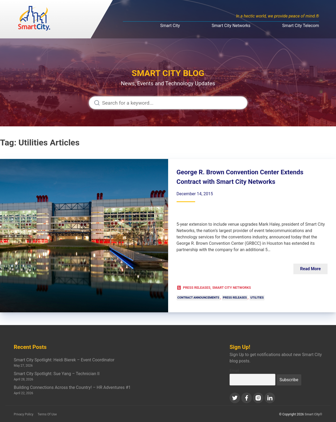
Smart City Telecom (300, 25)
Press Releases (196, 288)
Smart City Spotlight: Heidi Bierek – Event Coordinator (64, 359)
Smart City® (313, 414)
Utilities (257, 298)
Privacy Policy (23, 414)
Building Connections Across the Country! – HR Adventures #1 (72, 387)
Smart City (170, 25)
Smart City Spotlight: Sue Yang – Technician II (57, 373)
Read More (310, 268)
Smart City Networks (231, 25)
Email (234, 370)
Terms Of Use (47, 414)
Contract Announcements (198, 298)
